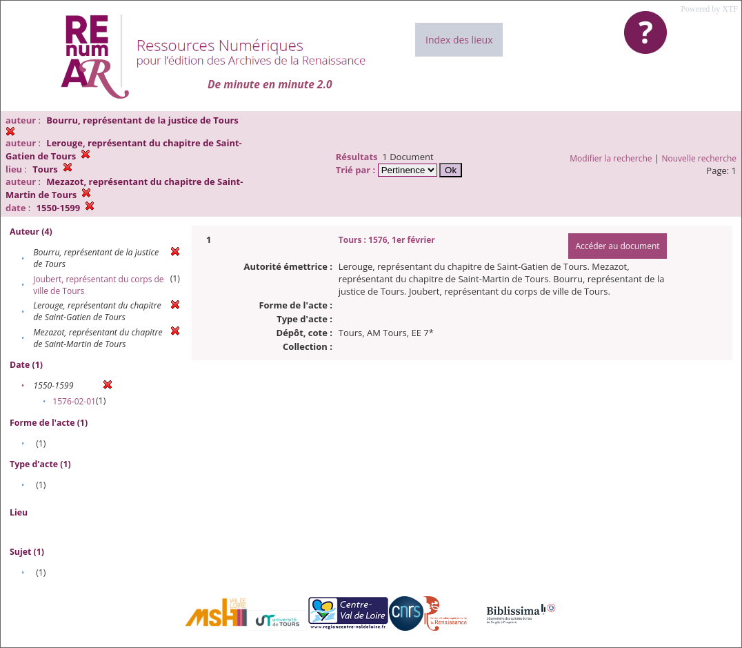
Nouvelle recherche (699, 158)
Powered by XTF (709, 9)
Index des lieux (458, 39)
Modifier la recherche (611, 158)
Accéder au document (617, 246)
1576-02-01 (74, 401)
